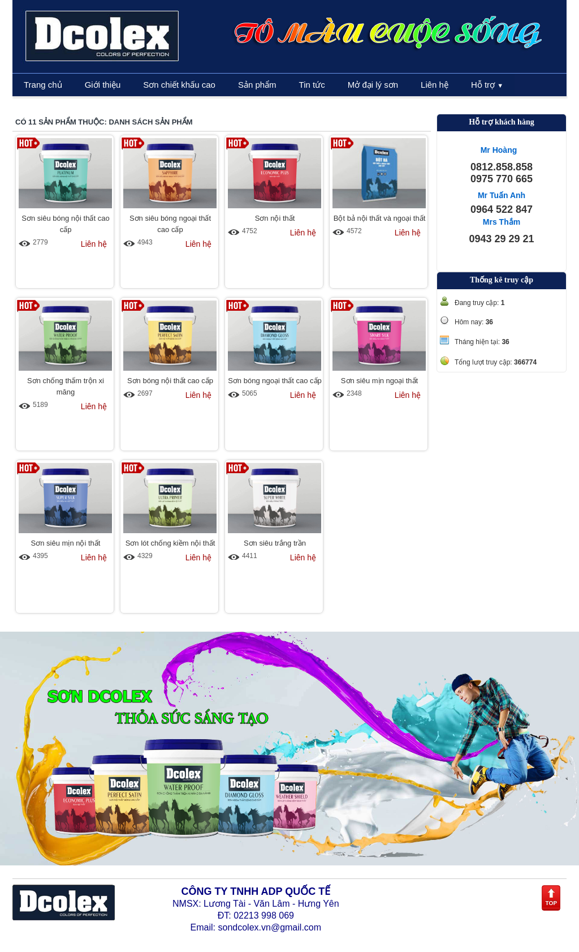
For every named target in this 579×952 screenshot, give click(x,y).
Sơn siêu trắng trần (275, 543)
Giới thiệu (103, 84)
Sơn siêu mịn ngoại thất (379, 380)
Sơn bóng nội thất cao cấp (170, 380)
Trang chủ (43, 84)
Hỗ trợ (487, 84)
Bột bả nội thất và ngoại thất (380, 218)
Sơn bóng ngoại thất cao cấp (275, 380)
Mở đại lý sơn (373, 84)
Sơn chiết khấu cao (179, 84)
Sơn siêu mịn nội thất (66, 543)
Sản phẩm (257, 84)
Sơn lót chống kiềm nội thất (170, 543)
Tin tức (312, 84)
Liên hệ (434, 84)
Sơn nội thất (275, 218)
